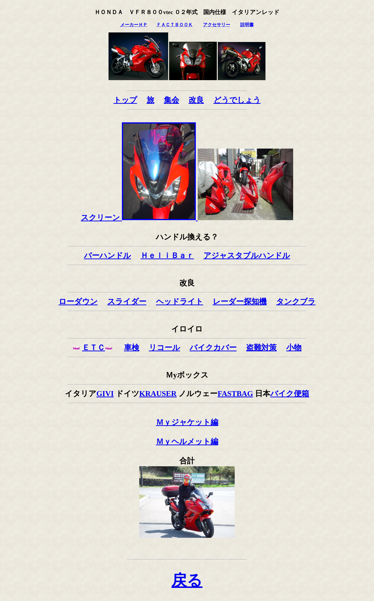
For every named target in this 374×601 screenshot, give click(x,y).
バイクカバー (213, 347)
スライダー (126, 301)
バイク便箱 (289, 393)
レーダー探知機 (240, 301)
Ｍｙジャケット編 (187, 422)
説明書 (247, 24)
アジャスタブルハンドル (246, 255)
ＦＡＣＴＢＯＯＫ (174, 24)
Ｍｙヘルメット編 (187, 441)
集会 (171, 100)
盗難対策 (261, 347)
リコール (164, 347)
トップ (125, 100)
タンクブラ (296, 301)
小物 (293, 347)
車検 (131, 347)
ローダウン (78, 301)
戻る (187, 580)
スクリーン (139, 217)
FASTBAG (235, 393)
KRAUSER (158, 393)
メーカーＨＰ (133, 24)
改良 (196, 100)
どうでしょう (237, 100)
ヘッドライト (179, 301)
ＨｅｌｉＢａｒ (167, 255)
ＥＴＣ (93, 347)
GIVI (105, 393)
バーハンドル (107, 255)
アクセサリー (216, 24)
